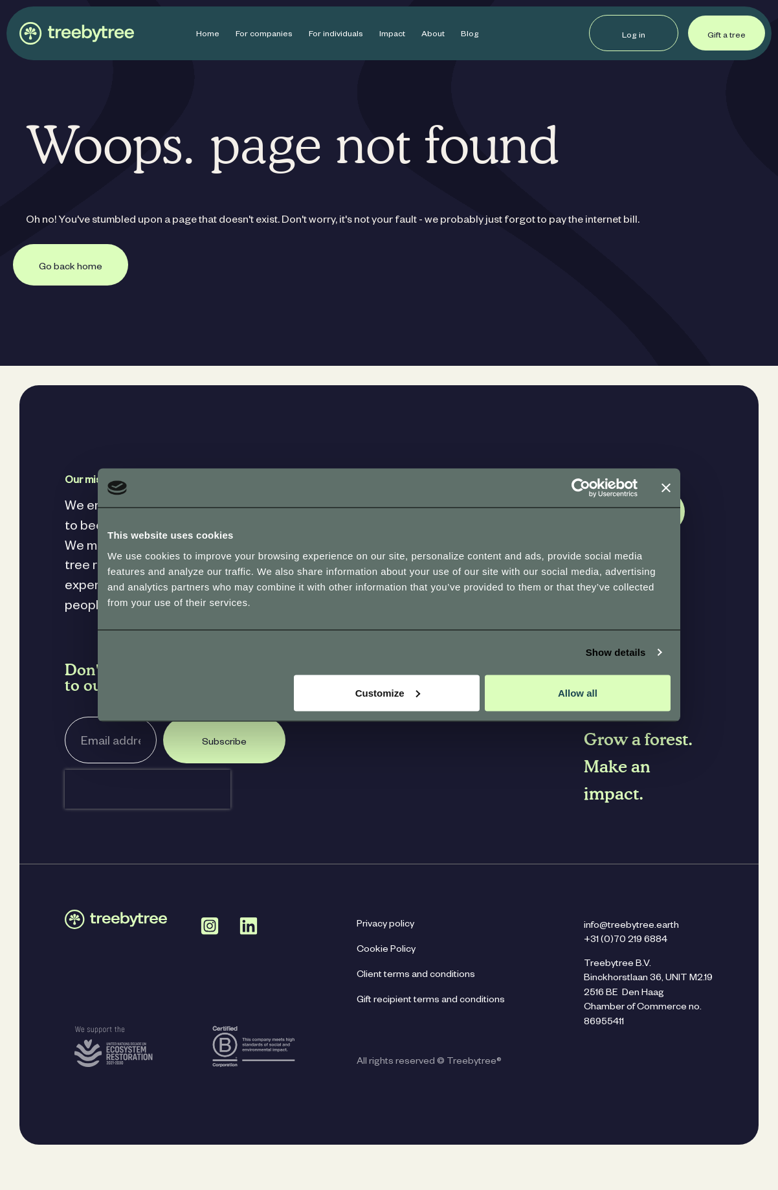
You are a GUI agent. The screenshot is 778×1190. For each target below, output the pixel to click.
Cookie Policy (386, 950)
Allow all (577, 692)
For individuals (336, 34)
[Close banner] (666, 488)
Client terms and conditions (416, 976)
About (433, 34)
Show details (616, 652)
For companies (264, 34)
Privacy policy (385, 925)
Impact (392, 34)
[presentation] (147, 789)
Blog (470, 34)
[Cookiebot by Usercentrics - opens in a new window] (581, 488)
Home (207, 34)
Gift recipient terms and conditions (431, 1001)
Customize (387, 692)
